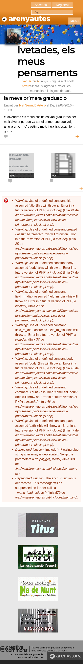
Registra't (62, 5)
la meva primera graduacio (35, 98)
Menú (74, 21)
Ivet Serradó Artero (32, 105)
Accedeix (41, 5)
